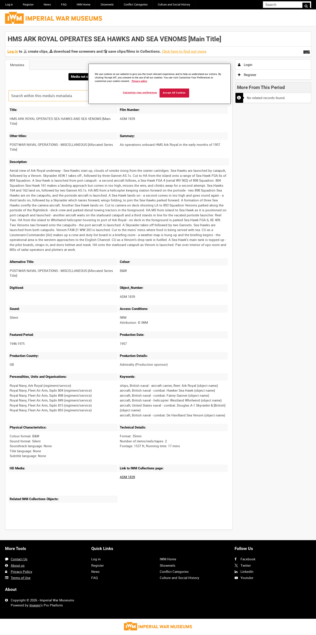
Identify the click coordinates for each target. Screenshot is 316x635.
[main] (158, 283)
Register (28, 4)
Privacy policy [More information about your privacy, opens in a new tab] (139, 81)
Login (245, 64)
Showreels (107, 4)
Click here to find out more (184, 51)
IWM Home (83, 4)
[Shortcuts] (306, 51)
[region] (159, 83)
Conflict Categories (136, 4)
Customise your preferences (140, 92)
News (47, 4)
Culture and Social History (174, 4)
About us (18, 565)
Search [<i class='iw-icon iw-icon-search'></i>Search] (308, 4)
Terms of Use (21, 577)
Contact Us (19, 559)
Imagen (35, 605)
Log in (9, 4)
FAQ (63, 4)
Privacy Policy (21, 571)
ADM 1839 (127, 477)
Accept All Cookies (174, 92)
